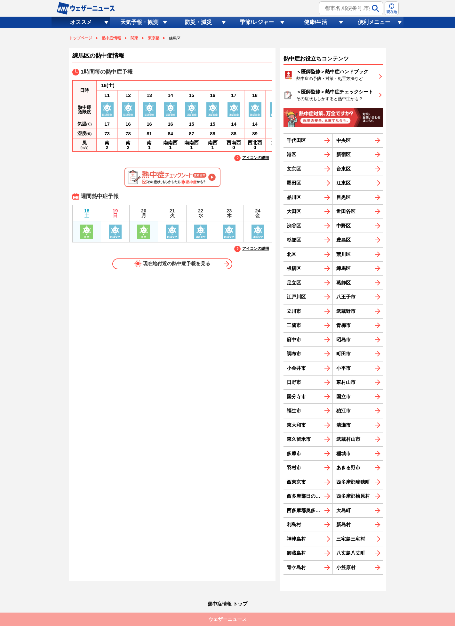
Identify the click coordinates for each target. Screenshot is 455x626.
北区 (291, 254)
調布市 (294, 353)
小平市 (343, 368)
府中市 (294, 339)
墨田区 (294, 183)
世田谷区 (345, 211)
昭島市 (343, 339)
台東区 (343, 168)
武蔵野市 (345, 311)
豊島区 (343, 239)
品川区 (294, 197)
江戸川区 (296, 296)
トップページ (80, 38)
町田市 (343, 353)
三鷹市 (294, 325)
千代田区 (296, 140)
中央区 (343, 140)
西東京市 (296, 482)
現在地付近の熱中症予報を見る (172, 263)
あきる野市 (348, 467)
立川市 (294, 311)
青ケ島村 (296, 567)
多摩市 (294, 453)
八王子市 (345, 296)
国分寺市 (296, 396)
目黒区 (343, 197)
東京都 (153, 38)
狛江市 (343, 410)
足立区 (294, 282)
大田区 (294, 211)
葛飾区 (343, 282)
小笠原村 (345, 567)
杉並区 (294, 239)
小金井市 (296, 368)
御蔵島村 (296, 553)
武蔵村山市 (348, 439)
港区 (291, 154)
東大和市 (296, 425)
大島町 (343, 510)
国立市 (343, 396)
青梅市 (343, 325)
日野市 (294, 382)
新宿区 (343, 154)
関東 (134, 38)
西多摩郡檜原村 (353, 496)
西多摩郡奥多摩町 (306, 510)
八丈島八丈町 (350, 553)
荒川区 (343, 254)
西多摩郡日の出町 (306, 496)
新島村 (343, 524)
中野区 (343, 225)
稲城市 (343, 453)
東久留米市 (299, 439)
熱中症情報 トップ (227, 603)
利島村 (294, 524)
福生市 (294, 410)
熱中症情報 (111, 38)
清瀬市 (343, 425)
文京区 (294, 168)
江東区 (343, 183)
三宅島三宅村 (350, 539)
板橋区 (294, 268)
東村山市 (345, 382)
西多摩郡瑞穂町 (353, 482)
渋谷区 (294, 225)
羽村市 (294, 467)
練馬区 (343, 268)
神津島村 (296, 539)
